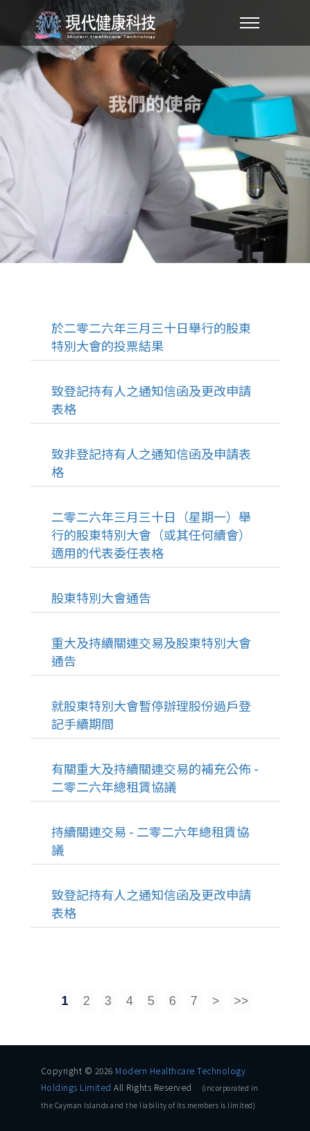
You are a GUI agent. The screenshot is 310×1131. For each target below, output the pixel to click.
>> (241, 1001)
